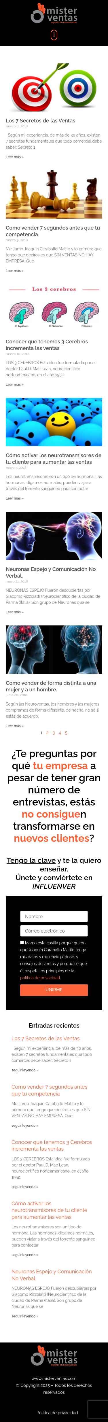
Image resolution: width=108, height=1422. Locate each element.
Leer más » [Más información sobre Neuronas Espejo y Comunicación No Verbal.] (15, 612)
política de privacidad (40, 977)
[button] (54, 35)
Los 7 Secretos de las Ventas (40, 121)
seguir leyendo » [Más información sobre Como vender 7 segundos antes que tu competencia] (25, 1126)
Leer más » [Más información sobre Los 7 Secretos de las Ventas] (15, 157)
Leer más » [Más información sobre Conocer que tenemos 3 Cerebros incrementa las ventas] (15, 385)
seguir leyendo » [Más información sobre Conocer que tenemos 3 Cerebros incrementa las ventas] (25, 1187)
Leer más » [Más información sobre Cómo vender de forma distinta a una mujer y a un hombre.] (15, 726)
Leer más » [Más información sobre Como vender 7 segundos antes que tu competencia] (15, 271)
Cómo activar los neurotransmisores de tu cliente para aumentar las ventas (49, 1210)
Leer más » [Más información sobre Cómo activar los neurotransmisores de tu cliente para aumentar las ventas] (15, 498)
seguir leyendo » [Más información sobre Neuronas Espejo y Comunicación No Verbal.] (25, 1316)
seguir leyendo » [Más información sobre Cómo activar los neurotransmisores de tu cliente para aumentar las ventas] (25, 1255)
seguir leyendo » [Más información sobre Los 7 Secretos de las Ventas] (25, 1070)
